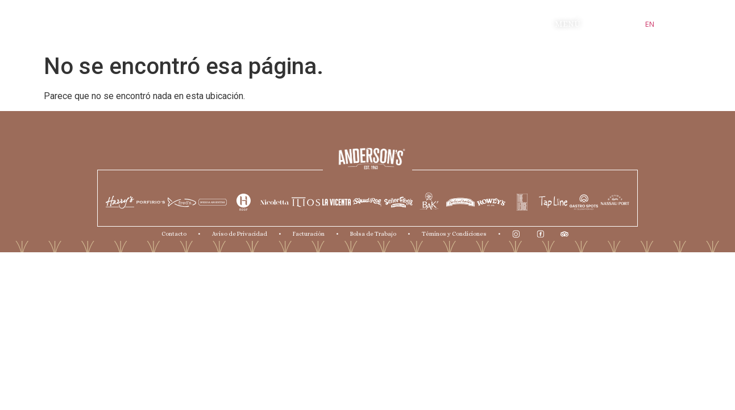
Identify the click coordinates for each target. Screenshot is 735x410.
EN (649, 24)
